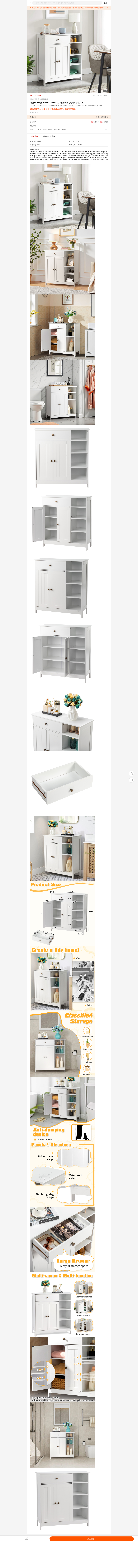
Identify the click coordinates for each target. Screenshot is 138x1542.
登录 (105, 3)
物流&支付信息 (49, 136)
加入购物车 (91, 1539)
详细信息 (34, 136)
